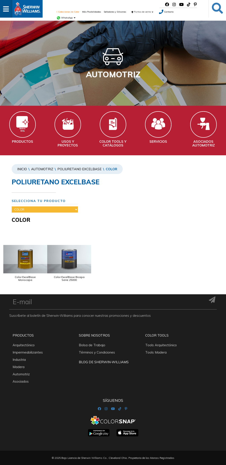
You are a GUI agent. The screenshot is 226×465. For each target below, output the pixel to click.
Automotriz (42, 169)
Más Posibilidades (91, 11)
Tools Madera (156, 352)
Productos (23, 335)
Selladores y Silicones (115, 11)
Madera (18, 367)
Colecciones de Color (67, 11)
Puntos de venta (142, 11)
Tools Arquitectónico (161, 345)
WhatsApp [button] (65, 17)
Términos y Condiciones (97, 352)
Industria (19, 360)
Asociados (21, 381)
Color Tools (157, 335)
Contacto (166, 11)
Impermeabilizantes (28, 352)
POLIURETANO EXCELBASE (79, 169)
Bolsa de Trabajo (92, 345)
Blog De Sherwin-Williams (104, 362)
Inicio (22, 169)
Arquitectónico (24, 345)
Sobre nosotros (94, 335)
